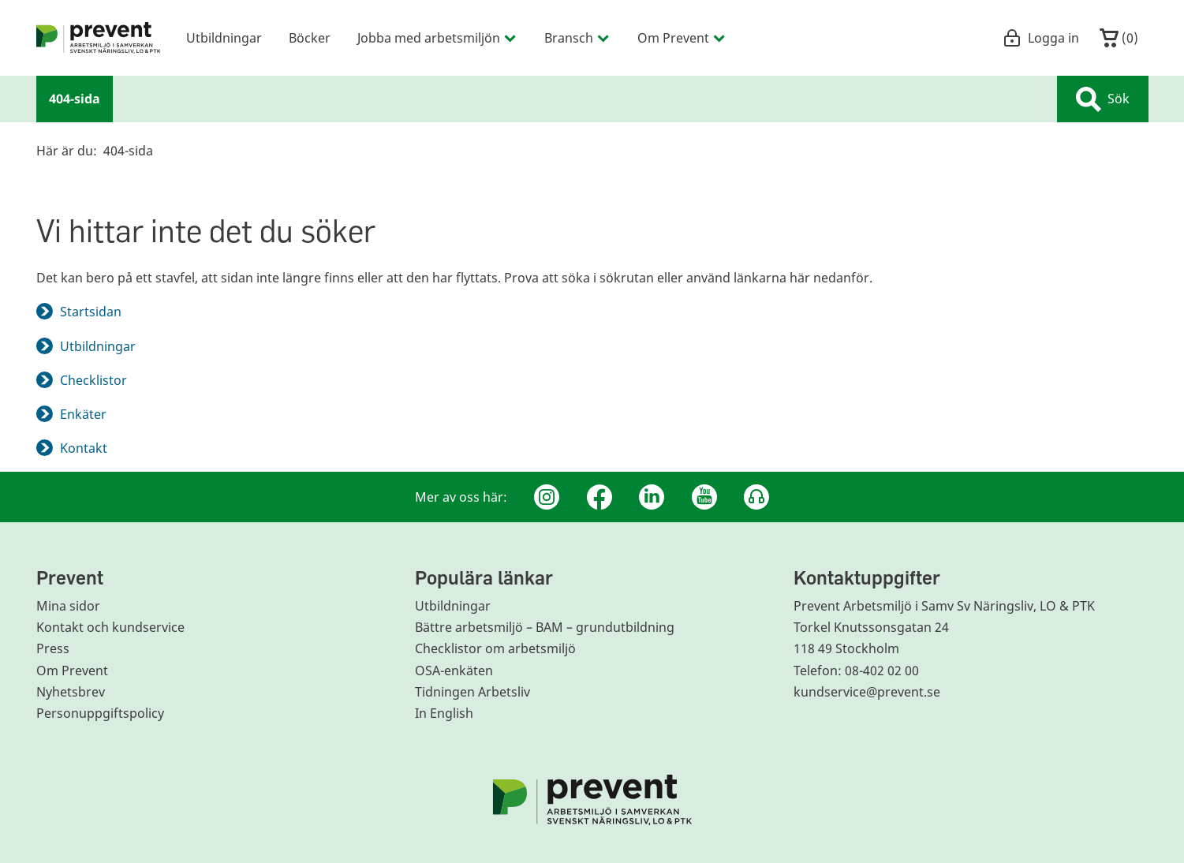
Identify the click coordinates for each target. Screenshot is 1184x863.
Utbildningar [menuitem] (224, 37)
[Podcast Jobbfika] (756, 497)
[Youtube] (704, 497)
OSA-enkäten (454, 670)
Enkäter (83, 414)
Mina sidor (68, 606)
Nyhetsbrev (70, 691)
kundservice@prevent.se (867, 691)
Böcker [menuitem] (310, 37)
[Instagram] (546, 497)
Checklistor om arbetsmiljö (495, 648)
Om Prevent (72, 670)
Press (52, 648)
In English (444, 713)
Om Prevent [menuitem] (681, 37)
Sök (1103, 99)
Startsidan (90, 311)
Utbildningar (98, 346)
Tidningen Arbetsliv (472, 691)
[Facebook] (599, 497)
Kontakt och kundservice (110, 627)
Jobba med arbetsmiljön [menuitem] (437, 37)
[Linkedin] (651, 497)
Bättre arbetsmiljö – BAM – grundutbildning (544, 627)
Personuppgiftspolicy (100, 713)
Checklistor (93, 380)
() (1119, 38)
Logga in (1041, 37)
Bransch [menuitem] (577, 37)
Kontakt (83, 448)
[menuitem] (99, 38)
